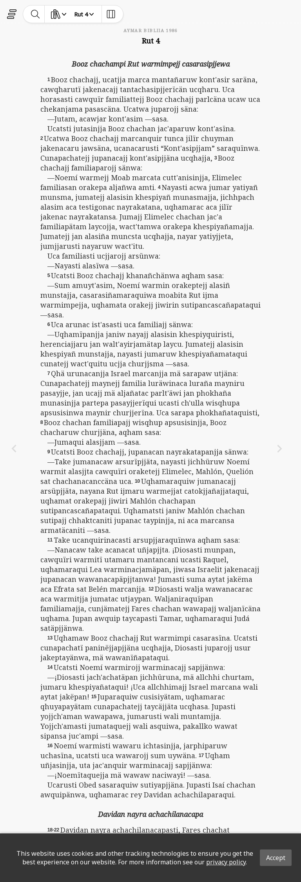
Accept (275, 857)
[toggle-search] (35, 14)
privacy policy (226, 862)
